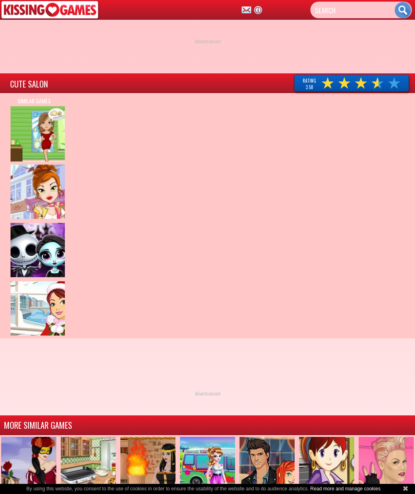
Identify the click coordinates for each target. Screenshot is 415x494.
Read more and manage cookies (345, 489)
